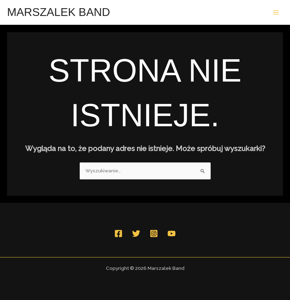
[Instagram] (154, 233)
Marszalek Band (58, 12)
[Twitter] (136, 233)
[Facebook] (118, 233)
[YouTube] (171, 233)
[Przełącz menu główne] (276, 12)
